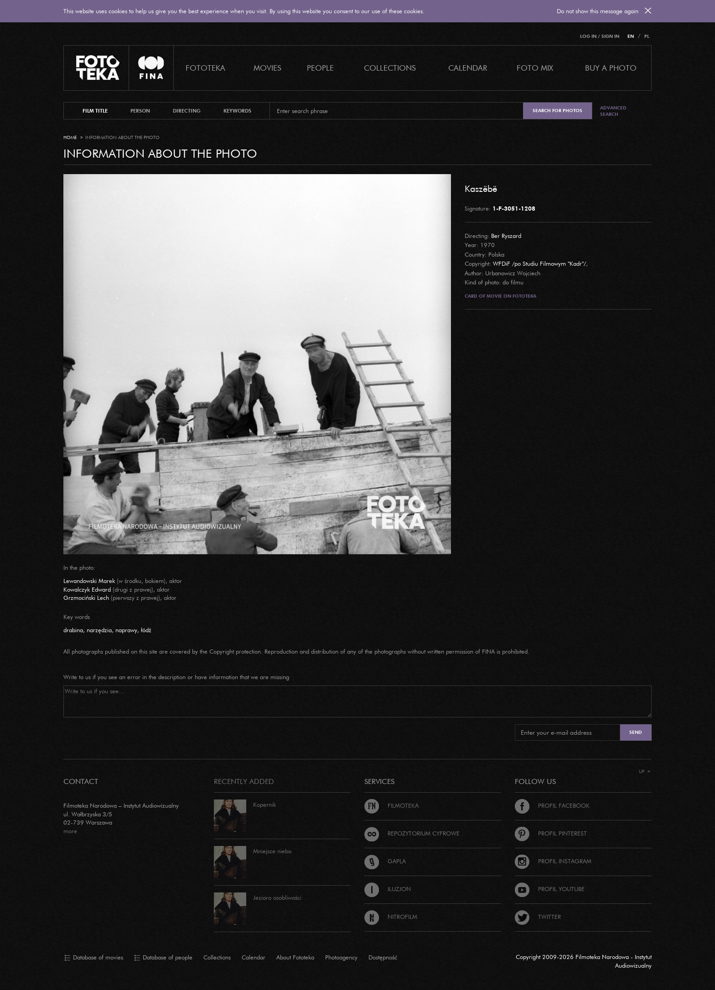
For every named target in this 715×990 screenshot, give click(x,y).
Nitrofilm (390, 916)
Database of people (163, 958)
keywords (237, 111)
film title (95, 111)
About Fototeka (295, 957)
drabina (73, 630)
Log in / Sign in (599, 36)
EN (630, 36)
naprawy (126, 630)
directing (187, 111)
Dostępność (382, 957)
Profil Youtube (550, 888)
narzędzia (99, 630)
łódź (146, 630)
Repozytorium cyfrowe (412, 833)
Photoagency (341, 957)
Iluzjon (387, 888)
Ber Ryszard (506, 235)
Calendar (253, 957)
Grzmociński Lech (86, 597)
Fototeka (205, 67)
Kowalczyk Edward (87, 589)
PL (646, 36)
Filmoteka (391, 805)
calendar (467, 67)
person (140, 111)
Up (645, 771)
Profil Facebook (552, 805)
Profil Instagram (553, 861)
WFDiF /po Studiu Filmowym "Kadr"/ (539, 263)
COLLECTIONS (390, 67)
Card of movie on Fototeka (500, 296)
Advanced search (613, 111)
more (70, 831)
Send (635, 732)
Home (70, 137)
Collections (217, 957)
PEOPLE (320, 67)
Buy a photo (611, 67)
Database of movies (93, 958)
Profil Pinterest (551, 833)
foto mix (535, 67)
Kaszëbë (481, 188)
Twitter (538, 916)
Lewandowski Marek (89, 580)
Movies (267, 67)
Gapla (385, 861)
